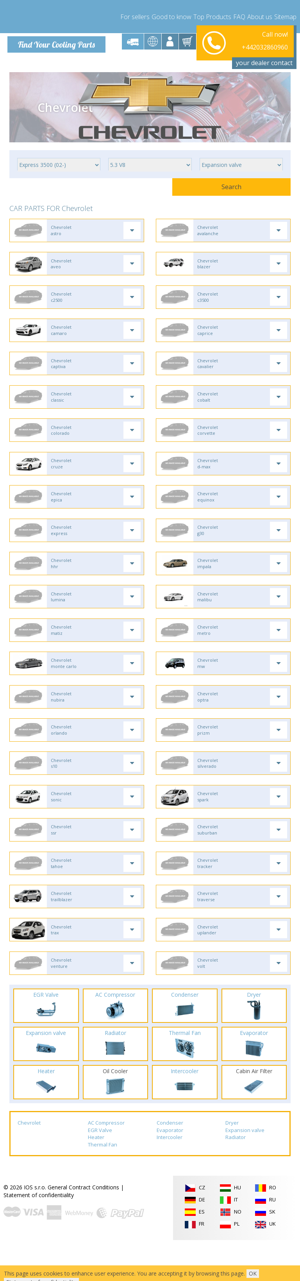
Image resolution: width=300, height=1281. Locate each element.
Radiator (235, 1178)
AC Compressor (106, 1164)
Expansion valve (244, 1171)
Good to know (171, 15)
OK (253, 1273)
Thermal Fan (102, 1185)
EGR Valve (100, 1171)
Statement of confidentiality (39, 1236)
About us (259, 15)
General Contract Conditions (83, 1228)
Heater (96, 1178)
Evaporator (170, 1171)
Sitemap (285, 15)
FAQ (239, 15)
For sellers (135, 15)
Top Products (212, 15)
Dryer (232, 1164)
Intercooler (169, 1178)
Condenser (170, 1164)
